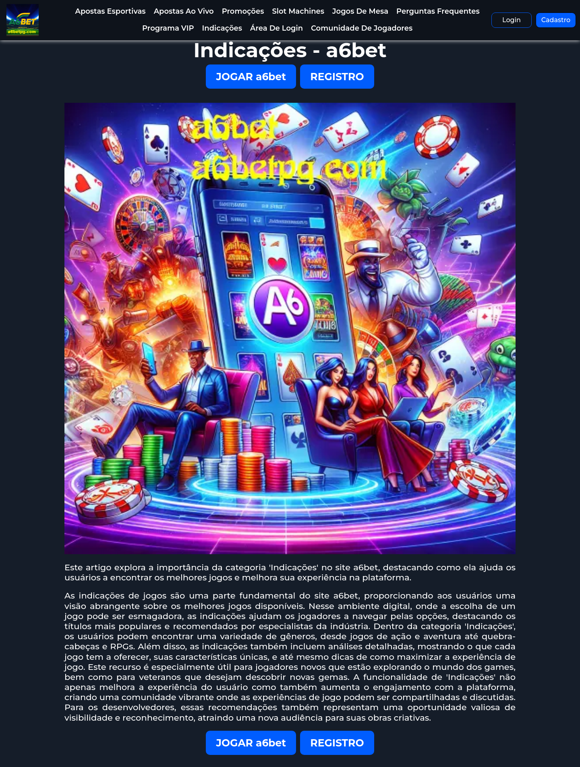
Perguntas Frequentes (438, 11)
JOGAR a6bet (251, 77)
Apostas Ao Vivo (184, 11)
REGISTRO (337, 77)
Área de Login (276, 28)
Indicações (222, 28)
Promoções (243, 11)
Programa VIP (168, 28)
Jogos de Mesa (360, 11)
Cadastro (556, 20)
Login (511, 20)
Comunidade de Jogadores (361, 28)
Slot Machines (298, 11)
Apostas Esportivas (110, 11)
